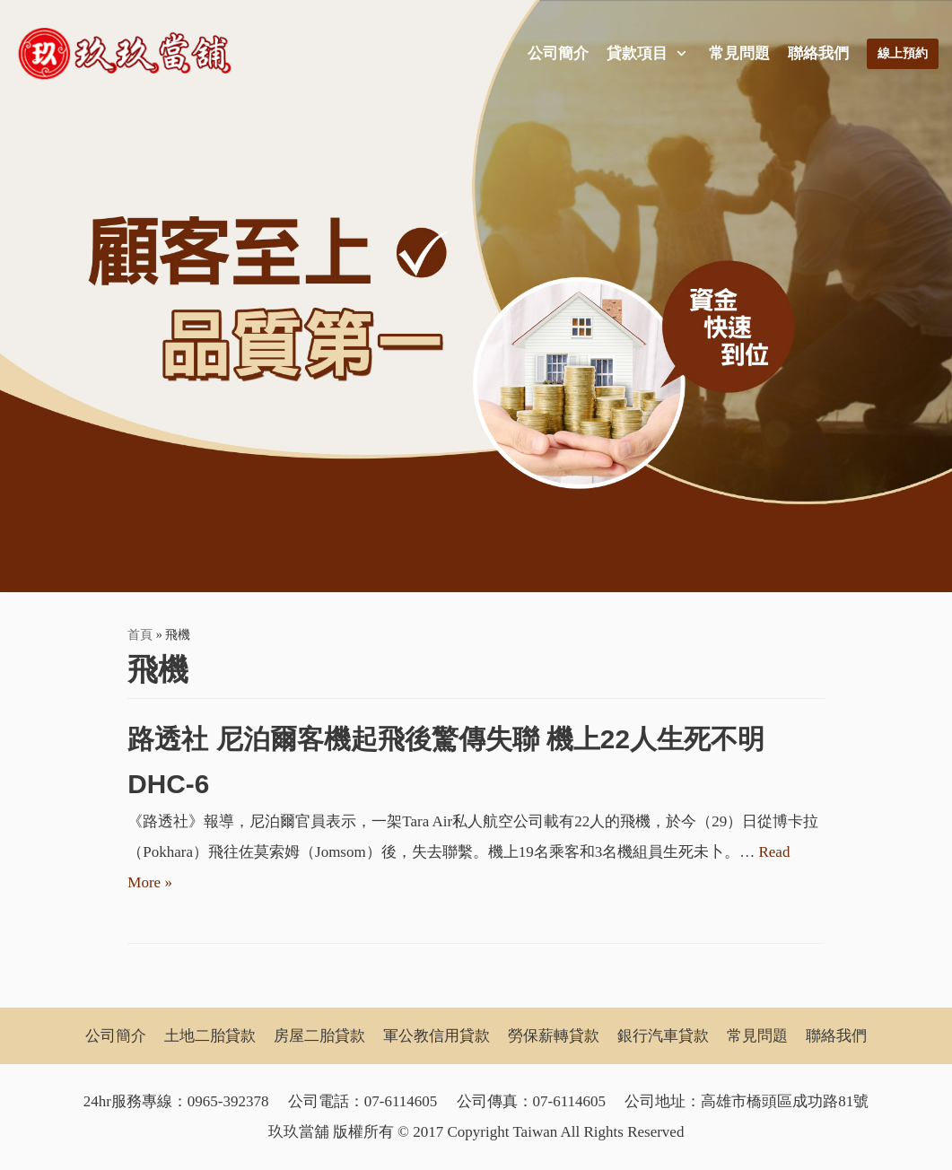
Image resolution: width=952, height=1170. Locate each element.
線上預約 (903, 53)
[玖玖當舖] (130, 53)
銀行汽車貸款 (663, 1035)
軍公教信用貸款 (436, 1035)
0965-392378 (228, 1101)
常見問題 (739, 53)
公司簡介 (558, 53)
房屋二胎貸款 (319, 1035)
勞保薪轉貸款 (553, 1035)
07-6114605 (401, 1101)
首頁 (140, 634)
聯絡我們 (818, 53)
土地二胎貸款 (210, 1035)
